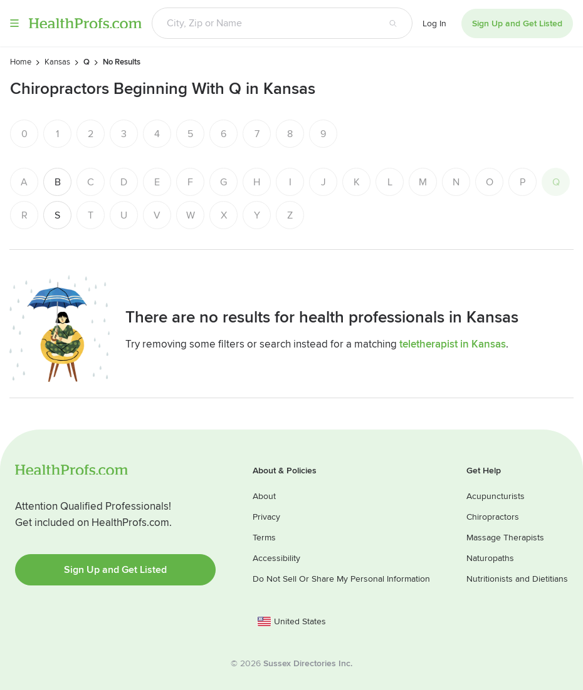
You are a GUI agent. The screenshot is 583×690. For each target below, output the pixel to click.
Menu (14, 23)
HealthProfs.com (85, 23)
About (264, 496)
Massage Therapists (505, 537)
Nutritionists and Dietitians (517, 579)
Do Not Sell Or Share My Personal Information (341, 579)
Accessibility (276, 558)
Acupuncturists (495, 496)
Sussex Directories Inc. (307, 663)
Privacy (266, 517)
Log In (434, 23)
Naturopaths (490, 558)
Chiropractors (492, 517)
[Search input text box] (263, 23)
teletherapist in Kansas (452, 344)
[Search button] (393, 23)
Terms (264, 537)
